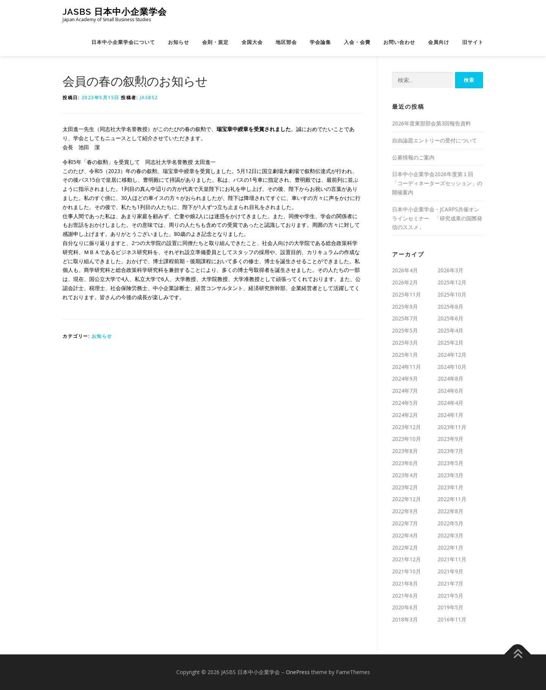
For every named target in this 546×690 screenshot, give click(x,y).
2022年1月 (450, 547)
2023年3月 (450, 475)
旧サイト (472, 42)
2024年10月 (452, 366)
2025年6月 (450, 318)
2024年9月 (405, 378)
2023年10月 (406, 438)
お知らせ (178, 42)
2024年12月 (452, 354)
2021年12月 (406, 559)
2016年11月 (452, 619)
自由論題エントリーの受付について (434, 140)
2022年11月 (452, 499)
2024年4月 (450, 402)
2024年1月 (450, 414)
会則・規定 (215, 42)
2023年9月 (450, 438)
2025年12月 (452, 282)
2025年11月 (406, 294)
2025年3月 (405, 342)
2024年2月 (405, 414)
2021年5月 (450, 595)
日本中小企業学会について (123, 42)
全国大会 (252, 42)
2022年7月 (405, 523)
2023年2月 (405, 487)
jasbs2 (149, 97)
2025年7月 (405, 318)
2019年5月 (450, 607)
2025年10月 (452, 294)
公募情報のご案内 (413, 157)
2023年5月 (450, 463)
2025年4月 (450, 330)
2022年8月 (450, 511)
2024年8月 (450, 378)
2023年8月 (405, 450)
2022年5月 (450, 523)
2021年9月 (450, 571)
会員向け (438, 42)
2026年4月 (405, 270)
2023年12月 (406, 427)
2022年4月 (405, 535)
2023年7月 (450, 450)
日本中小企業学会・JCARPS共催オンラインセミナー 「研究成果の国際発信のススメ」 (437, 218)
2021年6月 (405, 595)
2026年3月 (450, 270)
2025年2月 (450, 342)
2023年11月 (452, 427)
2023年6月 (405, 463)
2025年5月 (405, 330)
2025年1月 (405, 354)
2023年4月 (405, 475)
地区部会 (286, 42)
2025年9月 (405, 306)
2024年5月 (405, 402)
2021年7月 (450, 583)
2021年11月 (452, 559)
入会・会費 (357, 42)
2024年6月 (450, 390)
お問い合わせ (399, 42)
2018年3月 (405, 619)
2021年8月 (405, 583)
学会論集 (320, 42)
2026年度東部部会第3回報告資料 (431, 123)
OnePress (298, 672)
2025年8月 (450, 306)
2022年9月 (405, 511)
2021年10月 (406, 571)
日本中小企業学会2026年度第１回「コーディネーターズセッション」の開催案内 (437, 183)
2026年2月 (405, 282)
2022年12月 (406, 499)
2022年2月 (405, 547)
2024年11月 (406, 366)
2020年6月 (405, 607)
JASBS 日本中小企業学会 (115, 11)
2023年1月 (450, 487)
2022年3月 (450, 535)
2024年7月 (405, 390)
